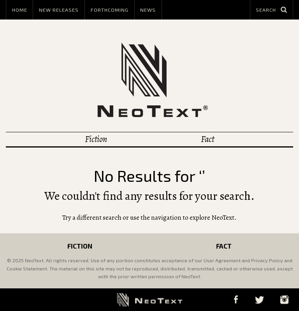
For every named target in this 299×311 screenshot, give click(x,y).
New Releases (59, 10)
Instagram (284, 299)
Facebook (235, 299)
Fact (207, 139)
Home (19, 10)
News (148, 10)
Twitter (259, 299)
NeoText (149, 80)
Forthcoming (109, 10)
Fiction (96, 139)
